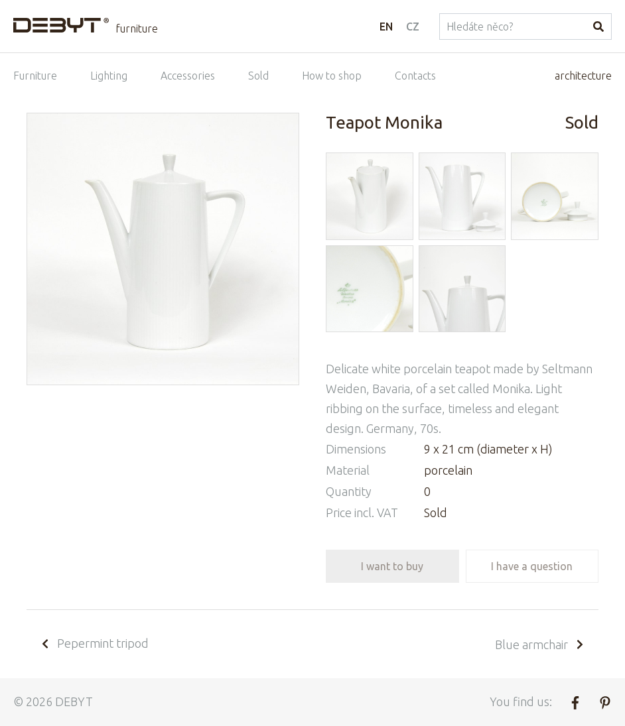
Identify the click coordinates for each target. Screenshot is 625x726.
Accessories (188, 76)
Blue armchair (540, 644)
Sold (258, 76)
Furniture (35, 76)
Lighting (108, 76)
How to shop (332, 76)
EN (386, 26)
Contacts (415, 76)
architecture (583, 76)
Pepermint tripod (94, 643)
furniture (136, 28)
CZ (412, 26)
